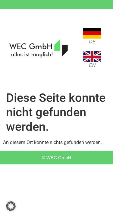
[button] (11, 206)
